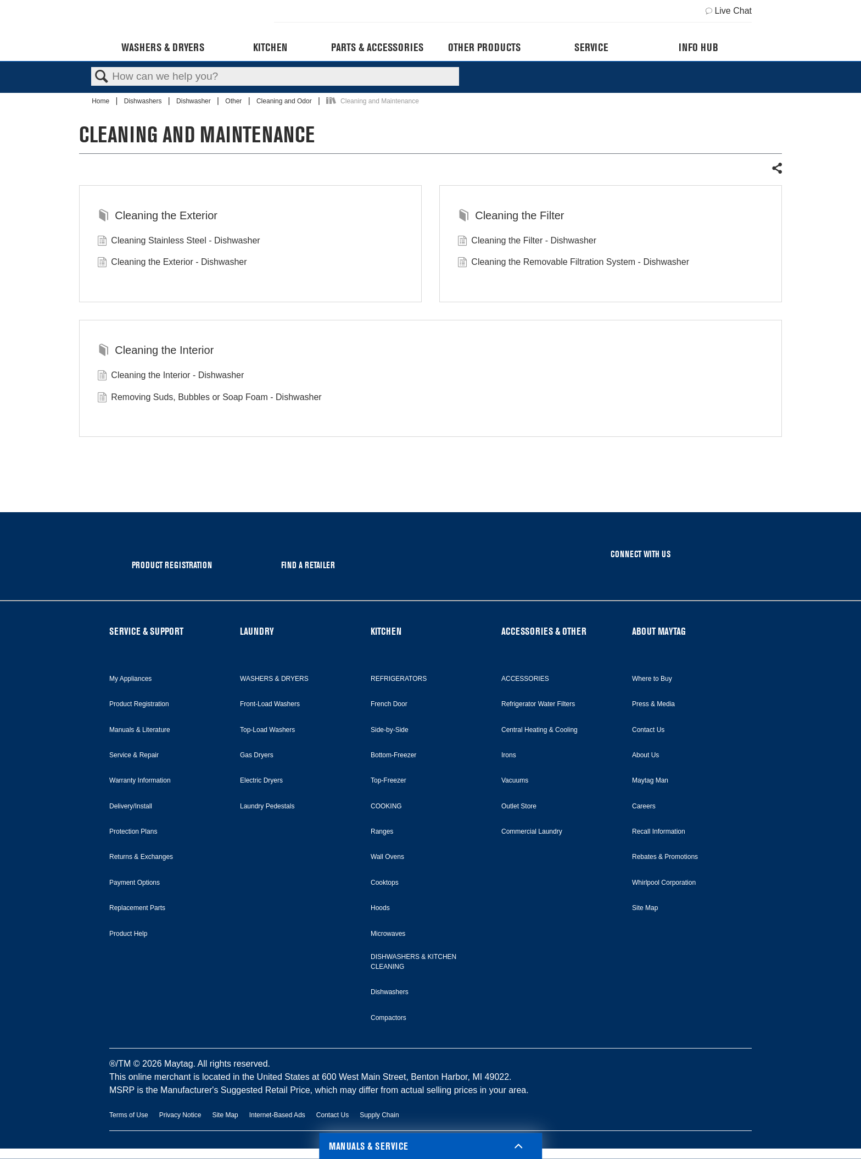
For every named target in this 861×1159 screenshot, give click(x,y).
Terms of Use (128, 1115)
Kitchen (270, 47)
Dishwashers (144, 101)
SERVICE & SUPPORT (146, 631)
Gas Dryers (256, 755)
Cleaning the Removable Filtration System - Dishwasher (573, 263)
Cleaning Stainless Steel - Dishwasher (178, 241)
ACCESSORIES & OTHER (543, 631)
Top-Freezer (388, 780)
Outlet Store (518, 806)
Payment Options (134, 882)
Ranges (382, 831)
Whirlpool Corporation (664, 882)
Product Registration (139, 704)
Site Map (645, 908)
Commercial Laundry (531, 831)
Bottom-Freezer (393, 755)
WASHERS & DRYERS (274, 679)
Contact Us (648, 730)
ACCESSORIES (525, 679)
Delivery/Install (130, 806)
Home (101, 101)
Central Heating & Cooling (539, 730)
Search (102, 77)
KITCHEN (386, 631)
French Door (389, 704)
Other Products (484, 47)
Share (776, 168)
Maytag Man (650, 780)
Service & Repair (134, 755)
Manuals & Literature (139, 730)
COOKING (386, 806)
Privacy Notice (180, 1115)
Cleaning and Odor (285, 101)
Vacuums (514, 780)
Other (234, 101)
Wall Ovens (387, 857)
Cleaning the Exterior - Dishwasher (172, 263)
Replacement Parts (137, 908)
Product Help (128, 934)
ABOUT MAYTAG (659, 631)
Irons (508, 755)
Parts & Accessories (377, 47)
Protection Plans (133, 831)
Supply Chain (379, 1115)
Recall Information (658, 831)
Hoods (380, 908)
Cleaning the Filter (510, 216)
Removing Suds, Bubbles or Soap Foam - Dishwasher (209, 398)
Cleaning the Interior (155, 351)
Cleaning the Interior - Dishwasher (170, 376)
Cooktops (385, 882)
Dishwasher (194, 101)
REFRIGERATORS (399, 679)
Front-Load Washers (270, 704)
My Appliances (130, 679)
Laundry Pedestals (267, 806)
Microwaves (388, 934)
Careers (644, 806)
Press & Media (653, 704)
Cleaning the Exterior (157, 216)
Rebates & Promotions (665, 857)
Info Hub (698, 47)
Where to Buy (652, 679)
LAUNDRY (257, 631)
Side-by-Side (390, 730)
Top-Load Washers (267, 730)
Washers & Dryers (162, 47)
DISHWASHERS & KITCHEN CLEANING (413, 962)
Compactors (388, 1018)
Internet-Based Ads (277, 1115)
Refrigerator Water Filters (538, 704)
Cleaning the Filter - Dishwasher (526, 241)
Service (591, 47)
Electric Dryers (261, 780)
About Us (645, 755)
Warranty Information (140, 780)
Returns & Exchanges (141, 857)
